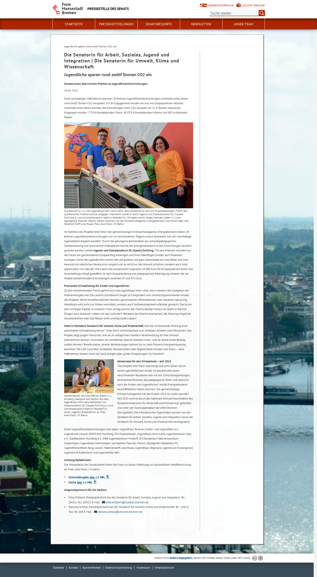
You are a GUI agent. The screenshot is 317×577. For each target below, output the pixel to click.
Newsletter (201, 24)
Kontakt (73, 567)
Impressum (143, 567)
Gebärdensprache (221, 5)
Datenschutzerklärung (118, 567)
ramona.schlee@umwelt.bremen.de (117, 512)
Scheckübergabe (87, 477)
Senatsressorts (159, 24)
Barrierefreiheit (92, 567)
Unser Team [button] (243, 24)
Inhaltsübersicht (164, 567)
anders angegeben (181, 558)
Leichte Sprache (253, 5)
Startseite (74, 24)
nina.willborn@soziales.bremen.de (124, 502)
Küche (80, 482)
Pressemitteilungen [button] (116, 24)
